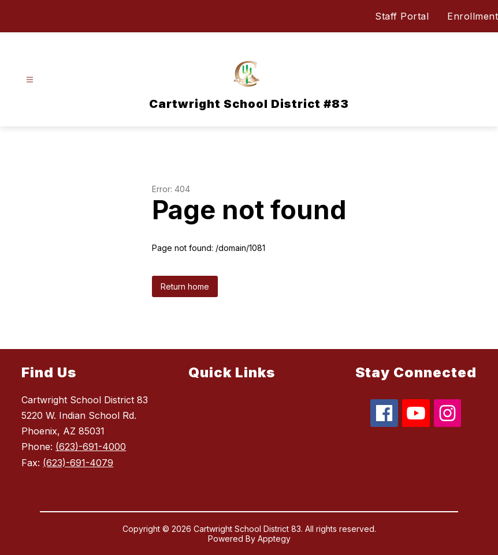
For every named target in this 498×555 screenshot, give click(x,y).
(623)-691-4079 (78, 462)
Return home (185, 286)
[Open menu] (29, 80)
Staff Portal (402, 16)
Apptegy (274, 538)
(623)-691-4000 (90, 446)
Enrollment (472, 16)
